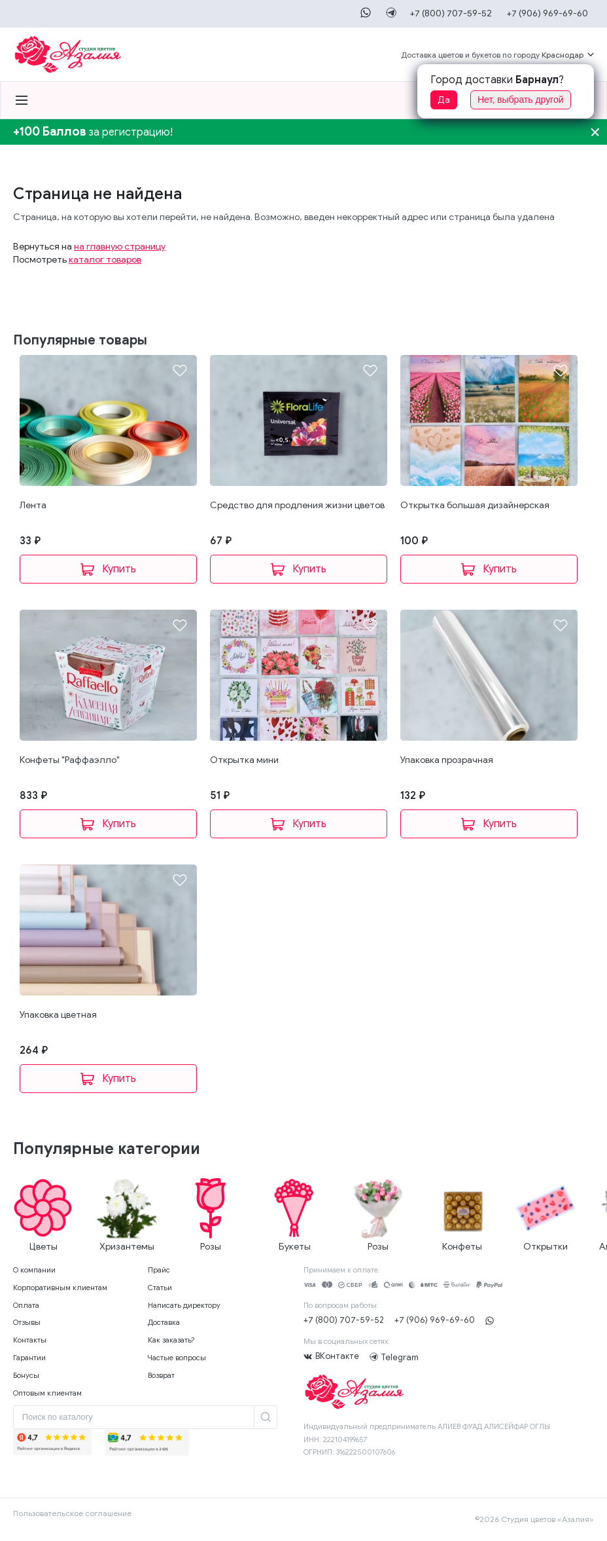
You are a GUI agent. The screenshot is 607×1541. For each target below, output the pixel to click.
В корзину (108, 569)
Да (444, 99)
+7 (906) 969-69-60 (546, 13)
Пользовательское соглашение (72, 1513)
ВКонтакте (337, 1356)
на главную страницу (119, 246)
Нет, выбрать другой (520, 99)
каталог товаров (105, 259)
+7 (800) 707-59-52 (449, 13)
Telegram (375, 1356)
